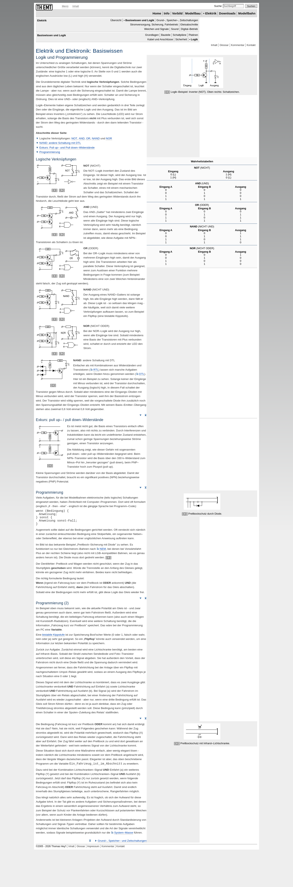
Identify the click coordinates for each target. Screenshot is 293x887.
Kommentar (237, 45)
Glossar (224, 45)
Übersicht (115, 20)
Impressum (93, 846)
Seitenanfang (145, 415)
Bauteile (165, 34)
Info (166, 13)
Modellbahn (247, 13)
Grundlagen (152, 34)
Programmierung (49, 152)
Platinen (193, 34)
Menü (65, 6)
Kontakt (251, 45)
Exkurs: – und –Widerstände (67, 147)
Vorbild (177, 13)
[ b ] (62, 190)
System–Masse (123, 832)
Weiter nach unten (140, 415)
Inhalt (75, 6)
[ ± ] (167, 92)
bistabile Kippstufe (53, 634)
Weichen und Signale (156, 29)
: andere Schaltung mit (60, 142)
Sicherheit (181, 39)
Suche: (218, 6)
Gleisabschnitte (189, 24)
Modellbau (192, 13)
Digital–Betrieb (189, 29)
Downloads (227, 13)
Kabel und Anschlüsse (160, 39)
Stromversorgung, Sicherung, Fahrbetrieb (154, 24)
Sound (175, 29)
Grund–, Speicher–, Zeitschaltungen (177, 20)
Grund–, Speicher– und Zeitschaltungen (122, 840)
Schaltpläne (179, 34)
